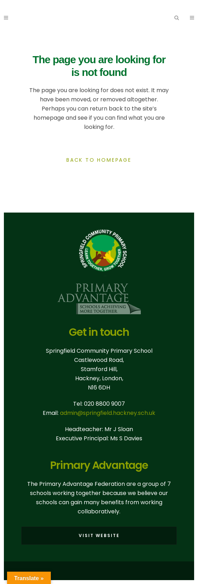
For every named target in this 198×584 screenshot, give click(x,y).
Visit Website (99, 535)
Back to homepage (99, 159)
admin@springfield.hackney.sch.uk (107, 413)
